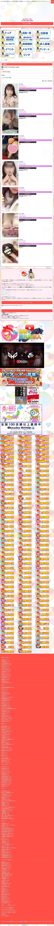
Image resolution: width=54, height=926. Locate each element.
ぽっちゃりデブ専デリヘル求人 (8, 913)
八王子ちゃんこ (5, 757)
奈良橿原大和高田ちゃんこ (7, 828)
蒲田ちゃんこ (4, 756)
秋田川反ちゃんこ (5, 667)
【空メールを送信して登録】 (27, 303)
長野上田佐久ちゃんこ (6, 783)
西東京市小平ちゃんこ (6, 751)
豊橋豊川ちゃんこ (5, 804)
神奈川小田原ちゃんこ (6, 720)
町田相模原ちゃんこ (6, 705)
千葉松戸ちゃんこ (5, 722)
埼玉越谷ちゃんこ (5, 730)
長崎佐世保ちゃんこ (6, 866)
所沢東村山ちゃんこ (6, 733)
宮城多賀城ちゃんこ (6, 676)
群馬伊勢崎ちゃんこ (6, 726)
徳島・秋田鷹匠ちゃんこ (7, 875)
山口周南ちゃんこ (5, 880)
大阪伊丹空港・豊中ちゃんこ (8, 830)
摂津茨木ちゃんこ (5, 851)
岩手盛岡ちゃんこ (5, 678)
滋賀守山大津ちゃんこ (6, 853)
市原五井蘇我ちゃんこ (6, 748)
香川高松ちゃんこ (5, 870)
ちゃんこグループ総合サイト (8, 908)
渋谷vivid (3, 914)
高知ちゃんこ (4, 888)
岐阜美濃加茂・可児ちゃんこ (8, 819)
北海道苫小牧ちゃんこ (6, 683)
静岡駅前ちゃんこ (5, 803)
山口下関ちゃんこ (5, 885)
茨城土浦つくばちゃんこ (7, 718)
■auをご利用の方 (5, 294)
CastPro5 (50, 922)
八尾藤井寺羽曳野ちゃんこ (7, 836)
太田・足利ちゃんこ (6, 735)
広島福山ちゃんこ (5, 872)
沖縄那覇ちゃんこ (5, 879)
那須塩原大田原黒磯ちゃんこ (8, 739)
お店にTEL (27, 23)
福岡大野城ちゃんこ (6, 887)
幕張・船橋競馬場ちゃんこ (7, 744)
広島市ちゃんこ (5, 882)
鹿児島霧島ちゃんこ (6, 869)
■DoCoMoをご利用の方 (6, 292)
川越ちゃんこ (4, 696)
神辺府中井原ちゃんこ (6, 901)
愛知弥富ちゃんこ (5, 798)
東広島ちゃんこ (5, 892)
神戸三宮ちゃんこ (5, 840)
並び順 (3, 75)
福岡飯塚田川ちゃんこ (6, 883)
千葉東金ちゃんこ (5, 715)
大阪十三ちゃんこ (5, 846)
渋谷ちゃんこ (4, 754)
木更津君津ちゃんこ (6, 712)
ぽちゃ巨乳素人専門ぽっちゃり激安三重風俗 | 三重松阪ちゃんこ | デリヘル (20, 922)
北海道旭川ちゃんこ (6, 671)
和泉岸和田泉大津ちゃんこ (7, 832)
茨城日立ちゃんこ (5, 760)
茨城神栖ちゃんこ (5, 738)
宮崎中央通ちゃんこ (6, 895)
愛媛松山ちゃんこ (5, 862)
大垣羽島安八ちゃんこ (6, 794)
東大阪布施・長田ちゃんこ (7, 833)
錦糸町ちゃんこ (5, 713)
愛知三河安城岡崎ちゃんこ (7, 793)
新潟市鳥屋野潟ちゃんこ (7, 780)
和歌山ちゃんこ (5, 827)
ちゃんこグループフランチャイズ (9, 911)
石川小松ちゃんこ (5, 767)
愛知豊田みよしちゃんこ (7, 811)
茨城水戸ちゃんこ (5, 692)
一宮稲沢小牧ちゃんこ (6, 796)
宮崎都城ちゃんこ (5, 877)
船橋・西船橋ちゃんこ (6, 759)
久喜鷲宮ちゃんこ (5, 736)
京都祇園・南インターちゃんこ (8, 825)
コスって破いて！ (5, 916)
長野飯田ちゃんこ (5, 775)
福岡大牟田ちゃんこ (6, 898)
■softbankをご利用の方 (6, 295)
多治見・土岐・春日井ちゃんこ (8, 801)
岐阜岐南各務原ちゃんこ (7, 809)
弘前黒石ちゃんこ (5, 668)
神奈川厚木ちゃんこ (6, 707)
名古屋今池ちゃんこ (6, 791)
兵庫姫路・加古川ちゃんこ (7, 835)
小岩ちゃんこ (4, 752)
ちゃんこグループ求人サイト (8, 909)
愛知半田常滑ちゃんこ (6, 817)
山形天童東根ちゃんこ (6, 663)
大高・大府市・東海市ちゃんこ (8, 807)
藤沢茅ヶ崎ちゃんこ (6, 728)
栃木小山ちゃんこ (5, 704)
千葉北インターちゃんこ (7, 749)
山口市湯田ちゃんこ (6, 903)
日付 (3, 69)
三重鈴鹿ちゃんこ (5, 814)
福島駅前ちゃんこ (5, 681)
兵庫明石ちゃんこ (5, 841)
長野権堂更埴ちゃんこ (6, 778)
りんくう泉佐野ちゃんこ (7, 845)
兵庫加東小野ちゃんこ (6, 854)
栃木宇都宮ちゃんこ (6, 701)
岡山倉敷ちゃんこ (5, 890)
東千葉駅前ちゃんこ (6, 694)
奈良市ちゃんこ (5, 838)
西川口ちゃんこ (5, 689)
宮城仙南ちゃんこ (5, 660)
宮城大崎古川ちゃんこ (6, 665)
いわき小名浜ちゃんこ (6, 670)
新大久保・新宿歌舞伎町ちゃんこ (9, 709)
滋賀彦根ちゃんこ (5, 823)
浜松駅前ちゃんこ (5, 806)
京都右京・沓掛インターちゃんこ (9, 848)
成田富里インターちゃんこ (7, 697)
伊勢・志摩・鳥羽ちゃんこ (7, 816)
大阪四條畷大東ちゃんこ (7, 856)
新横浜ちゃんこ (5, 743)
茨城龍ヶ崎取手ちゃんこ (7, 731)
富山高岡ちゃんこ (5, 769)
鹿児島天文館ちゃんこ (6, 864)
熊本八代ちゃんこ (5, 893)
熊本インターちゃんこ (6, 867)
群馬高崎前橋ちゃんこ (6, 699)
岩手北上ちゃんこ (5, 673)
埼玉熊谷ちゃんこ (5, 702)
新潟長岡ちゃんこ (5, 773)
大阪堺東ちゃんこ (5, 843)
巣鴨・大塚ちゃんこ (6, 762)
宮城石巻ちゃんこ (5, 662)
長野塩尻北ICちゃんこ (6, 782)
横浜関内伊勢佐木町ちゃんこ (8, 688)
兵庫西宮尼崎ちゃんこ (6, 858)
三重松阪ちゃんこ (5, 812)
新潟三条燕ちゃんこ (6, 785)
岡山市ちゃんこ (5, 897)
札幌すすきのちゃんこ (6, 675)
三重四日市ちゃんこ (6, 799)
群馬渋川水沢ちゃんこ (6, 717)
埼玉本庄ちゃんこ (5, 710)
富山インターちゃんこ (6, 772)
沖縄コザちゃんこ (5, 900)
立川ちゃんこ (4, 691)
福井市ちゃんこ (5, 786)
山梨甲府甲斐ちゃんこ (6, 777)
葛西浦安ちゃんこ (5, 741)
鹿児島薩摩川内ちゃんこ (7, 874)
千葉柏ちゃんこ (5, 746)
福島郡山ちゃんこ (5, 680)
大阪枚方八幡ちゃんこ (6, 850)
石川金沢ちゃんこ (5, 770)
